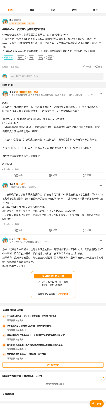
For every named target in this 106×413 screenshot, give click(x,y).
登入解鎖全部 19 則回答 (53, 276)
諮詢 (74, 10)
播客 (95, 10)
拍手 (20, 175)
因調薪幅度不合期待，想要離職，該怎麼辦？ (27, 354)
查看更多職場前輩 (54, 384)
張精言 (12, 184)
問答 (10, 10)
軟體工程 (8, 57)
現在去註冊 (63, 294)
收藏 (89, 66)
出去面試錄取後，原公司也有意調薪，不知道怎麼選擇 (31, 316)
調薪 (50, 57)
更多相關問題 (53, 365)
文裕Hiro (13, 239)
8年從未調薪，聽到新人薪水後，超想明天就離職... (30, 326)
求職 (31, 57)
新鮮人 (21, 57)
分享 (100, 66)
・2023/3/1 (89, 95)
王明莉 (12, 92)
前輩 (32, 10)
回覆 (89, 175)
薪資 (41, 57)
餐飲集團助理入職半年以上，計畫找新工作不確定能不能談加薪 (36, 335)
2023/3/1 (17, 20)
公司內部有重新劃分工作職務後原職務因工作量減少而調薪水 (35, 345)
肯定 (55, 175)
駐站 (53, 10)
